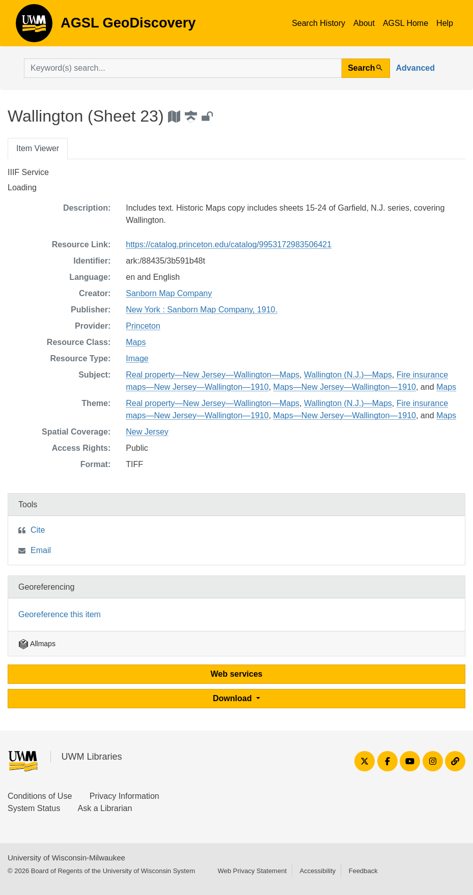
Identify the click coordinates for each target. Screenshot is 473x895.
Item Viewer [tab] (37, 148)
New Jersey (147, 431)
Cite (38, 530)
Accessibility (317, 871)
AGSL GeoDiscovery (34, 26)
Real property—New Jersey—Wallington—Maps (212, 374)
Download (233, 698)
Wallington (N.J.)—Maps (348, 374)
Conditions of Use (40, 796)
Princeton (143, 326)
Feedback (363, 871)
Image (137, 358)
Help (444, 23)
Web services (237, 674)
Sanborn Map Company (169, 293)
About (364, 23)
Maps (136, 342)
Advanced (415, 68)
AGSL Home (405, 23)
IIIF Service (28, 172)
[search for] (183, 68)
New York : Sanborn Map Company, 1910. (201, 309)
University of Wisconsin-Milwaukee (66, 857)
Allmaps (36, 644)
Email (41, 550)
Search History (318, 23)
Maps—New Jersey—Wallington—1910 (344, 387)
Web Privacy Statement (252, 871)
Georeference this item (59, 614)
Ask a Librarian (105, 808)
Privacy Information (124, 796)
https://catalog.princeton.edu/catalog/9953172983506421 (228, 244)
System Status (34, 808)
